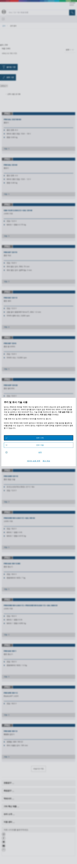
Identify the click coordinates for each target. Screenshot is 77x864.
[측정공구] (13, 791)
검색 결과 (13, 26)
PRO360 (72, 3)
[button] (3, 835)
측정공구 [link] (8, 790)
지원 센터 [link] (8, 822)
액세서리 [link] (8, 798)
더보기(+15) (38, 769)
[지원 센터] (14, 822)
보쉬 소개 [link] (8, 814)
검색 (3, 26)
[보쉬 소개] (14, 814)
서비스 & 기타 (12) (9, 53)
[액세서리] (13, 799)
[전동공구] (13, 783)
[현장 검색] (72, 12)
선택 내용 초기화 (13, 94)
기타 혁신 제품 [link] (10, 806)
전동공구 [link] (8, 783)
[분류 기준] (69, 49)
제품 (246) (6, 48)
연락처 (72, 5)
